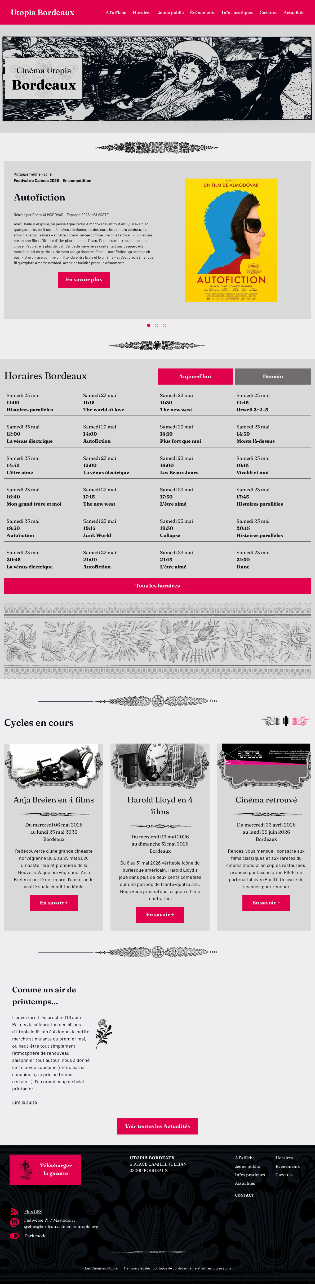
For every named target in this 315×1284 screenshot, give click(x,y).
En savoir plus (84, 279)
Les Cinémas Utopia (101, 1268)
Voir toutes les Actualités (157, 1126)
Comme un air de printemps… (44, 995)
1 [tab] (149, 326)
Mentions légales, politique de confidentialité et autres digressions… (179, 1268)
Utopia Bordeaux (42, 12)
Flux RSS (33, 1211)
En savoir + (54, 902)
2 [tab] (157, 326)
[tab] (195, 376)
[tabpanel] (157, 240)
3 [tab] (165, 326)
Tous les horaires (157, 585)
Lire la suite (24, 1102)
